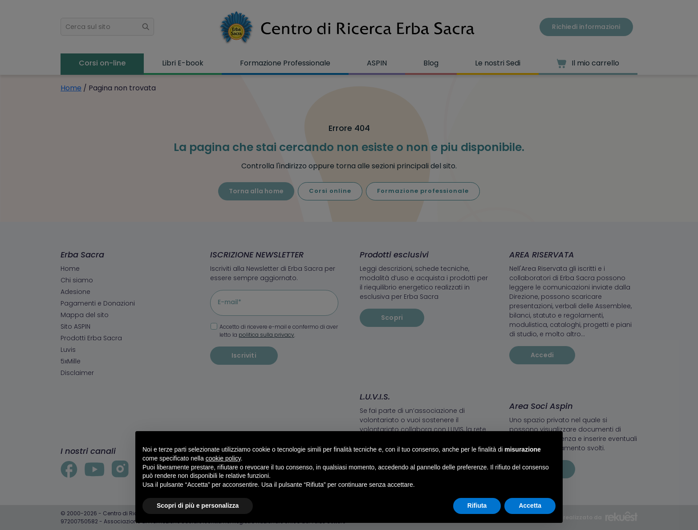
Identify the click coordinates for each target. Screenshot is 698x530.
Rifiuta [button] (477, 505)
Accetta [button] (530, 505)
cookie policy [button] (223, 458)
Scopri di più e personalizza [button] (198, 505)
